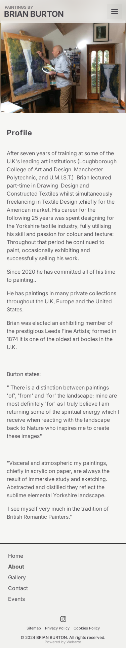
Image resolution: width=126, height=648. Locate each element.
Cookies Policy (87, 628)
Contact (18, 588)
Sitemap (34, 628)
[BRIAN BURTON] (34, 11)
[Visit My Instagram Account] (63, 619)
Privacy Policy (57, 628)
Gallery (17, 577)
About (16, 566)
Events (16, 598)
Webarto (74, 642)
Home (15, 555)
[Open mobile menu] (114, 11)
